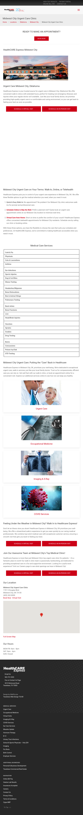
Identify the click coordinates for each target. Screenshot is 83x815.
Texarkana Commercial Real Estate (15, 769)
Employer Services (9, 756)
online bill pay (49, 4)
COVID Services (41, 514)
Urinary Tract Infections (11, 739)
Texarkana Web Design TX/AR (13, 697)
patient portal (65, 1)
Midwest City (34, 22)
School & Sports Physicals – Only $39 (15, 743)
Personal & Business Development (14, 766)
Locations (13, 22)
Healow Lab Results (10, 782)
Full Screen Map (9, 637)
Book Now (7, 598)
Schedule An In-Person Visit (59, 109)
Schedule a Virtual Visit (23, 109)
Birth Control (7, 753)
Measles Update (8, 729)
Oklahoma (23, 22)
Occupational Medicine (41, 444)
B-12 (4, 736)
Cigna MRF (7, 802)
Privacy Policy (8, 795)
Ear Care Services (9, 726)
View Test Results (50, 1)
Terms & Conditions (9, 799)
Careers (5, 789)
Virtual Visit (16, 598)
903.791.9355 (9, 677)
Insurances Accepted (10, 785)
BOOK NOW (41, 38)
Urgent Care (41, 408)
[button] (79, 10)
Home (5, 22)
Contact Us (61, 4)
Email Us (8, 674)
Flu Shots (6, 749)
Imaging (6, 746)
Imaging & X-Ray (41, 479)
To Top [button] (7, 807)
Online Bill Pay (8, 779)
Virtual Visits (7, 716)
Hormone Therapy (9, 733)
